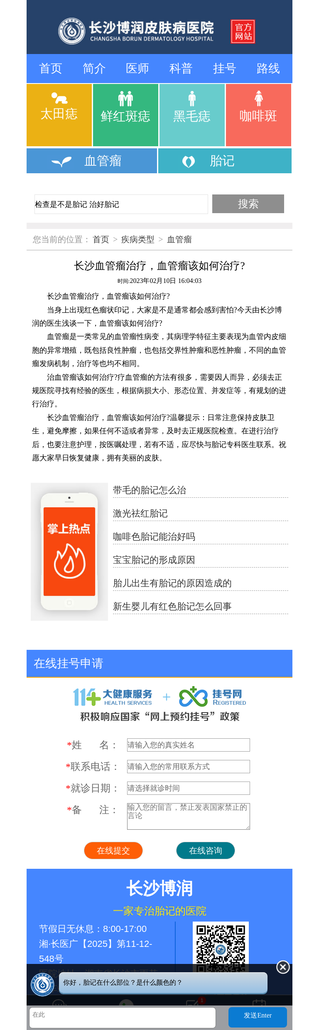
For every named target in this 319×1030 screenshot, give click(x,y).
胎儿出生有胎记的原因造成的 (172, 583)
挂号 (224, 68)
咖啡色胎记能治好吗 (154, 536)
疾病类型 (138, 239)
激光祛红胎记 (140, 513)
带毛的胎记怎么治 (149, 490)
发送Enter (258, 1015)
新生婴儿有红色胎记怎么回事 (172, 606)
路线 (268, 68)
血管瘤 (179, 239)
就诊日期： (93, 788)
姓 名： (93, 745)
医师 (137, 68)
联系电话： (93, 766)
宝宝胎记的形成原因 (154, 560)
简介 (94, 68)
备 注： (93, 809)
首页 (50, 68)
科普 (181, 68)
